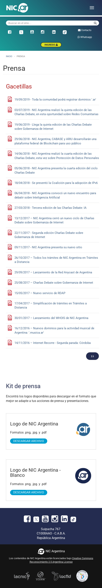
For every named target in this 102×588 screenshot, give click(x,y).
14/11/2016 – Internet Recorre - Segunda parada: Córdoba (52, 343)
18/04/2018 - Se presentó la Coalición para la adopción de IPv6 (56, 183)
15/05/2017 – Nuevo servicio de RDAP (39, 293)
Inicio (9, 56)
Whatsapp (85, 37)
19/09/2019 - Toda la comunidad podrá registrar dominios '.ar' (55, 99)
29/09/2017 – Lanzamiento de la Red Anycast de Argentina (53, 272)
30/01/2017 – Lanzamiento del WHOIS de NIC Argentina (51, 318)
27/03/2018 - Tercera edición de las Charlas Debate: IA (50, 208)
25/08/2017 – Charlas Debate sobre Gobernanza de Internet (53, 282)
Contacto (84, 30)
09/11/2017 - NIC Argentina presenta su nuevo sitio (48, 247)
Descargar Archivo (28, 441)
